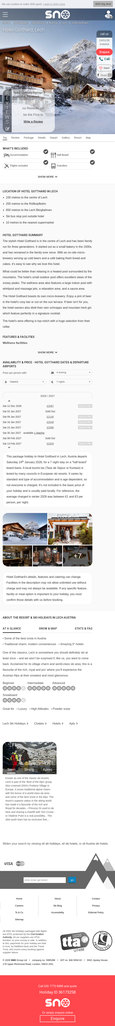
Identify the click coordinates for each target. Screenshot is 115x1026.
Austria (53, 22)
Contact (96, 898)
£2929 (50, 443)
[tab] (12, 628)
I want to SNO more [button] (54, 4)
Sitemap (19, 919)
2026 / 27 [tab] (47, 395)
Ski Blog (57, 905)
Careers (19, 905)
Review (15, 137)
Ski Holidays (20, 22)
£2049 (50, 422)
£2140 (50, 416)
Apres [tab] (47, 769)
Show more (46, 352)
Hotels (56, 723)
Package (28, 137)
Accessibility (57, 912)
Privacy (96, 905)
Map (88, 137)
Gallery (66, 137)
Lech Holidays (14, 723)
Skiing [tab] (29, 769)
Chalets (39, 723)
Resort (77, 137)
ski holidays (52, 843)
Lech (64, 22)
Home (6, 22)
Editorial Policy (96, 912)
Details (42, 137)
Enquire (58, 1018)
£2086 (50, 427)
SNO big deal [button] (103, 4)
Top (5, 137)
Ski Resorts (38, 22)
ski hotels (71, 843)
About (58, 898)
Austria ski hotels (97, 843)
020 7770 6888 (53, 986)
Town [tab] (11, 769)
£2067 (50, 406)
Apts (72, 723)
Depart (54, 137)
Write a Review (33, 121)
